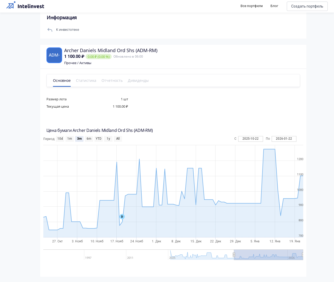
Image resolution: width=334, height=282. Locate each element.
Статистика (87, 80)
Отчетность (113, 80)
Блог (274, 6)
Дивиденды (139, 80)
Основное (63, 80)
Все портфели (252, 6)
